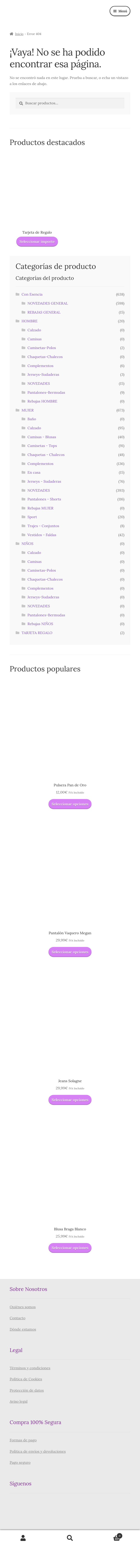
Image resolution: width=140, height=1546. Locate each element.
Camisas (35, 339)
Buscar (70, 1538)
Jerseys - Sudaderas (44, 481)
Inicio (19, 34)
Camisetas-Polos (42, 347)
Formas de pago (23, 1440)
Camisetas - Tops (42, 445)
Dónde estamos (23, 1329)
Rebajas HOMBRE (42, 401)
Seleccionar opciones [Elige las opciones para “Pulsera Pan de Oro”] (70, 804)
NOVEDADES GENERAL (48, 303)
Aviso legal (19, 1401)
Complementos (41, 365)
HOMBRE (29, 321)
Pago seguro (20, 1462)
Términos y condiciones (30, 1368)
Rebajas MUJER (41, 508)
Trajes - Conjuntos (43, 525)
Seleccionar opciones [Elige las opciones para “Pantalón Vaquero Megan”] (70, 951)
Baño (32, 419)
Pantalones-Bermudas (46, 392)
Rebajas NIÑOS (40, 623)
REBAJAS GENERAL (44, 312)
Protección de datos (27, 1390)
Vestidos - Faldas (42, 534)
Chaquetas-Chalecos (45, 356)
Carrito (108, 1535)
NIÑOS (27, 543)
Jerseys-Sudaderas (43, 374)
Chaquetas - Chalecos (46, 454)
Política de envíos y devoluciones (38, 1451)
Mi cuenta (23, 1538)
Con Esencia (32, 294)
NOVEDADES (39, 383)
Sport (32, 516)
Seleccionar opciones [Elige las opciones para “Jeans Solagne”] (70, 1099)
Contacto (18, 1318)
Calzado (34, 330)
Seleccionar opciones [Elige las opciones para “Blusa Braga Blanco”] (70, 1247)
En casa (34, 472)
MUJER (28, 410)
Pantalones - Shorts (44, 499)
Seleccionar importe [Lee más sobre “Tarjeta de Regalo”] (37, 241)
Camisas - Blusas (42, 437)
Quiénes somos (23, 1307)
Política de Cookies (26, 1379)
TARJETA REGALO (37, 632)
